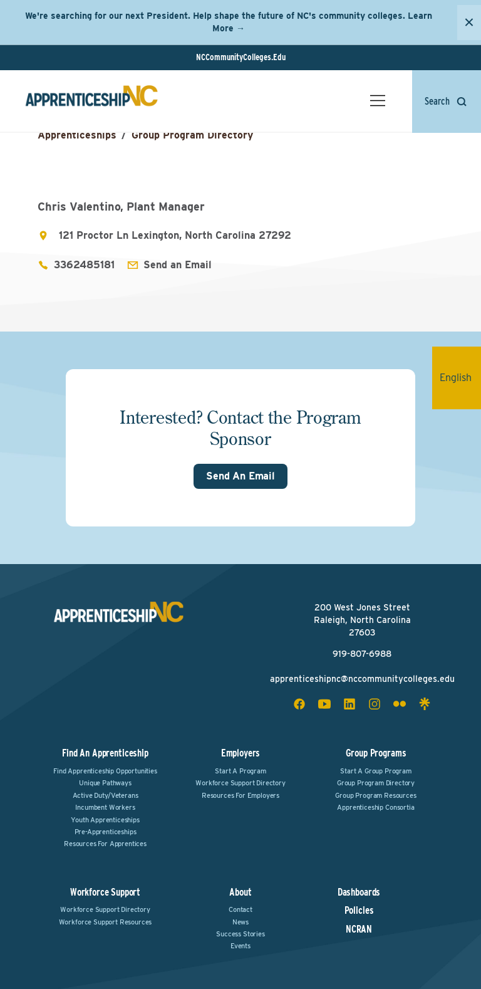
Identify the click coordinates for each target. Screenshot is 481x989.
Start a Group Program (375, 771)
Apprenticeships (77, 135)
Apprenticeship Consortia (375, 807)
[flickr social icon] (399, 704)
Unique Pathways (105, 782)
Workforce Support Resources (105, 922)
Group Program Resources (375, 795)
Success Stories (240, 933)
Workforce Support (105, 892)
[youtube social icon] (324, 704)
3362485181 (84, 265)
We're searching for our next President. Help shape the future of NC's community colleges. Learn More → (228, 22)
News (240, 922)
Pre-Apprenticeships (106, 831)
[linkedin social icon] (349, 704)
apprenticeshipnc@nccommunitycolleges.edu (362, 679)
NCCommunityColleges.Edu (241, 57)
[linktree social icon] (424, 704)
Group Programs (376, 753)
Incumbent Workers (105, 807)
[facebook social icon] (299, 704)
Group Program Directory (192, 135)
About (240, 892)
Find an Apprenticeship (105, 753)
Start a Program (240, 771)
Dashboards (359, 892)
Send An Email (240, 476)
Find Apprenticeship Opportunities (105, 771)
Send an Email (177, 265)
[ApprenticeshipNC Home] (91, 101)
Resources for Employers (240, 795)
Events (240, 945)
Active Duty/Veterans (105, 795)
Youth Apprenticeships (105, 819)
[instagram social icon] (374, 704)
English (460, 378)
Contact (240, 909)
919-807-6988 (362, 654)
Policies (359, 910)
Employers (241, 753)
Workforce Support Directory (240, 782)
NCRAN (359, 929)
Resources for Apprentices (105, 843)
